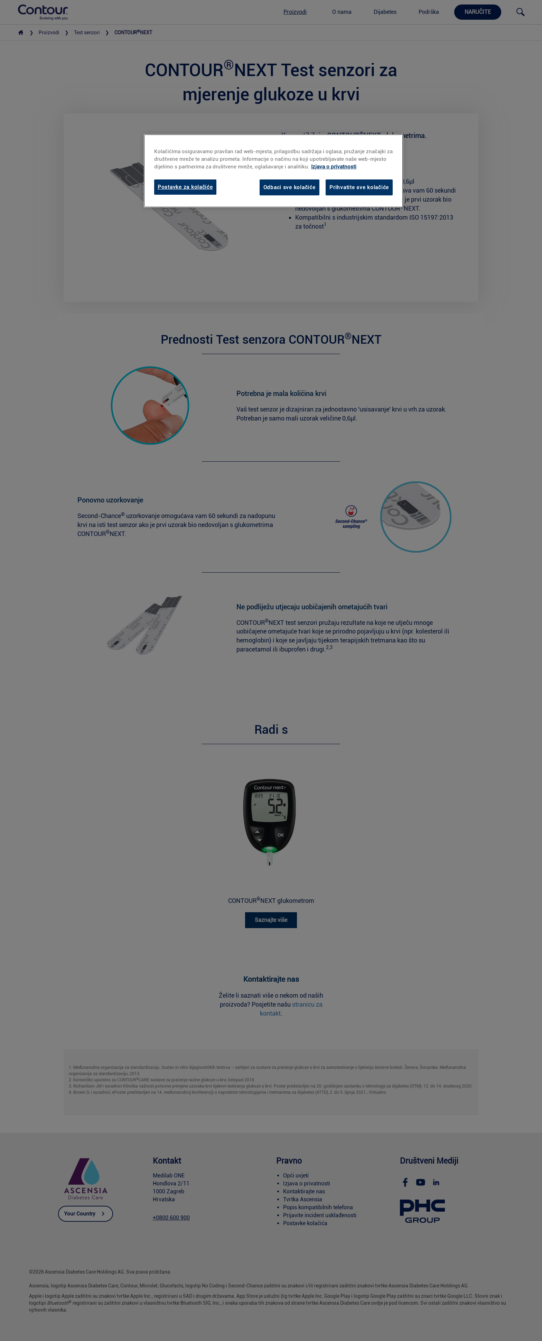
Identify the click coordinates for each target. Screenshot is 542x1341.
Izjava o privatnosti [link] (333, 167)
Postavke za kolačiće (185, 187)
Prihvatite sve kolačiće (359, 187)
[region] (273, 170)
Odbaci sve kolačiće (289, 187)
